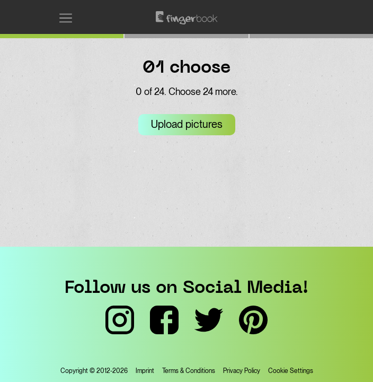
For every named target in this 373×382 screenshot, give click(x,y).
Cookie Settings (290, 371)
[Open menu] (65, 18)
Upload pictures (187, 124)
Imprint (145, 371)
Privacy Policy (241, 371)
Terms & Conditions (188, 371)
